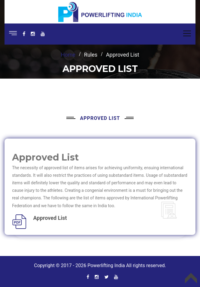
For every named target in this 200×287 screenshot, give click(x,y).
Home (68, 54)
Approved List (50, 218)
